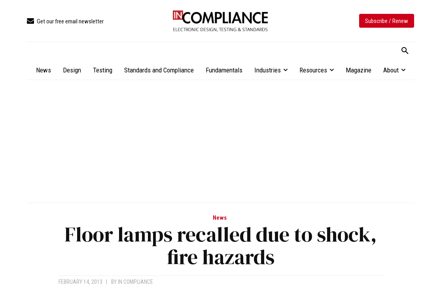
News (220, 218)
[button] (405, 51)
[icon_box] (65, 21)
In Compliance (135, 282)
